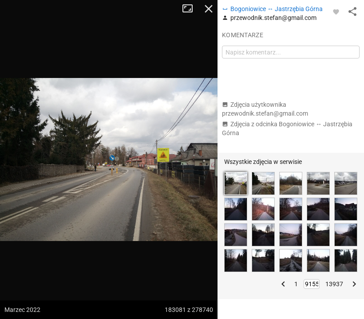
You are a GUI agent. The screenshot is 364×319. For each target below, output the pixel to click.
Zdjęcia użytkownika (265, 109)
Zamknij (209, 9)
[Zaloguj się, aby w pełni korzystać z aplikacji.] (336, 11)
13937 (334, 284)
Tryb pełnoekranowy (191, 9)
